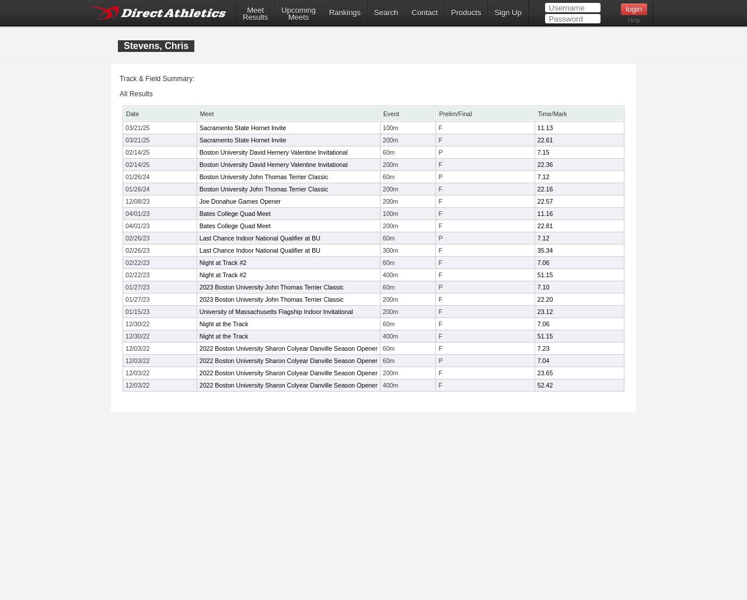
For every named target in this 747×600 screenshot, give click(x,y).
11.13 (545, 127)
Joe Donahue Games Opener (240, 201)
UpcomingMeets (298, 14)
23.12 (545, 311)
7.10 (543, 287)
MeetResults (255, 14)
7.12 (543, 176)
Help (634, 21)
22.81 (545, 225)
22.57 (545, 201)
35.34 (545, 250)
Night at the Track (224, 323)
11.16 (545, 213)
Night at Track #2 (223, 262)
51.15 (545, 274)
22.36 (545, 164)
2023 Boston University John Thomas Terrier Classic (272, 287)
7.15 (543, 152)
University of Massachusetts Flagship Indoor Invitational (276, 311)
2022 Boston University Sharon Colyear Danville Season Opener (289, 348)
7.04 (543, 360)
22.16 (545, 189)
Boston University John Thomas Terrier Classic (264, 176)
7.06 (543, 262)
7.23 (543, 348)
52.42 (545, 385)
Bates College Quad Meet (235, 213)
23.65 (545, 372)
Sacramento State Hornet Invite (243, 127)
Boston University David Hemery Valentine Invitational (274, 152)
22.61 (545, 140)
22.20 (545, 299)
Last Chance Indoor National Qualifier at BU (260, 238)
